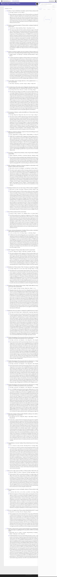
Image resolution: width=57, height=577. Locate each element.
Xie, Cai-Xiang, (30, 89)
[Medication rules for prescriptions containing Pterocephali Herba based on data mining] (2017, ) (28, 310)
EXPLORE (51, 1)
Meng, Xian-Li (33, 83)
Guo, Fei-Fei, (17, 416)
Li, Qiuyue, (20, 532)
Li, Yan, (26, 339)
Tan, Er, (29, 114)
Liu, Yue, (19, 12)
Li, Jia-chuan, (21, 83)
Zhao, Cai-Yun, (16, 89)
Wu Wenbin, (20, 155)
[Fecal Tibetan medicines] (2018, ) (17, 211)
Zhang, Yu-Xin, (21, 114)
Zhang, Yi (22, 12)
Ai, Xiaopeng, (35, 532)
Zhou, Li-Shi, (26, 114)
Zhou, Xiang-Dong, (36, 339)
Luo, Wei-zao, (16, 339)
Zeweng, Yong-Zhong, (19, 27)
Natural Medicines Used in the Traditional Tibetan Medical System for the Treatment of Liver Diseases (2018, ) (29, 443)
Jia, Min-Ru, (16, 12)
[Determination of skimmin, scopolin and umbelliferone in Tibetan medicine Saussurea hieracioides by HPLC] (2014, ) (29, 112)
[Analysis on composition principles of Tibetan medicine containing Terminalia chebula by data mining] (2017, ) (28, 26)
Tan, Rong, (11, 114)
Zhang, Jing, (26, 511)
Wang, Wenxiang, (30, 532)
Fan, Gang (33, 251)
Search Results (7, 4)
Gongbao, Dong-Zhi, (13, 54)
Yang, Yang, (24, 251)
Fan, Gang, (11, 12)
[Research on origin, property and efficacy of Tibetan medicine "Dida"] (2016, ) (25, 470)
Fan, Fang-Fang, (12, 416)
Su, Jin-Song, (12, 89)
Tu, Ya (34, 288)
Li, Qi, (22, 213)
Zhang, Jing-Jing (12, 417)
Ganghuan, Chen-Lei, (27, 213)
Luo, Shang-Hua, (21, 339)
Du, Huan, (11, 213)
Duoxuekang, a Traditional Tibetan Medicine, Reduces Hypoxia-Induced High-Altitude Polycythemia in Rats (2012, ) (29, 153)
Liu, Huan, (17, 189)
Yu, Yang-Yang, (25, 54)
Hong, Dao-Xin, (12, 511)
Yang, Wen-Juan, (12, 27)
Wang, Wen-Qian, (26, 312)
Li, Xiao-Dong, (30, 232)
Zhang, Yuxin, (27, 288)
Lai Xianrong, (24, 155)
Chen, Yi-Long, (24, 268)
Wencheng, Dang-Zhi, (31, 54)
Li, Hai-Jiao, (19, 213)
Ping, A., (32, 114)
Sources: (3, 4)
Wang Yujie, (29, 155)
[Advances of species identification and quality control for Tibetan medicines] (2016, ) (26, 10)
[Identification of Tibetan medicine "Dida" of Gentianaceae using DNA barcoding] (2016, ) (27, 267)
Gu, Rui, (11, 134)
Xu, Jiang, (37, 268)
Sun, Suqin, (22, 288)
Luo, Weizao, (20, 134)
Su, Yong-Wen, (29, 251)
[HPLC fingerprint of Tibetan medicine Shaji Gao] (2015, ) (21, 249)
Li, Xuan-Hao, (26, 189)
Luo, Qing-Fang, (19, 54)
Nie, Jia (33, 27)
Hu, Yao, (19, 533)
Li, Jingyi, (14, 288)
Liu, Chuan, (25, 89)
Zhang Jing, (34, 155)
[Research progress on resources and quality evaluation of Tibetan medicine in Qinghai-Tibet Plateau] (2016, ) (29, 490)
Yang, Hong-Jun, (31, 416)
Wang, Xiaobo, (12, 532)
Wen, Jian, (21, 89)
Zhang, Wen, (22, 416)
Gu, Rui (37, 472)
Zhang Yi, (11, 155)
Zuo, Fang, (11, 312)
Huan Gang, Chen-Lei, (27, 445)
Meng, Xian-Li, (36, 312)
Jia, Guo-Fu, (17, 168)
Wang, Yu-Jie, (16, 114)
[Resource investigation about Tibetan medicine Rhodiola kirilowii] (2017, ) (24, 510)
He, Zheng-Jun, (21, 168)
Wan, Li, (24, 491)
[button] (55, 1)
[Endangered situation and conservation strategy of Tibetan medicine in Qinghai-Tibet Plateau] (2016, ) (29, 187)
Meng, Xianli (23, 533)
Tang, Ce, (25, 83)
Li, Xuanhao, (24, 532)
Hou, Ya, (16, 532)
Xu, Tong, (15, 213)
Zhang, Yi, (25, 27)
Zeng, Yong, (17, 83)
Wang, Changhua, (30, 134)
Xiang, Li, (26, 232)
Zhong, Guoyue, (15, 134)
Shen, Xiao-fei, (12, 83)
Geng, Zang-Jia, (29, 27)
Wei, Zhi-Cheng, (16, 312)
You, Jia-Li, (11, 251)
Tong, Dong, (31, 312)
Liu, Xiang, (35, 134)
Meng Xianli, (15, 155)
